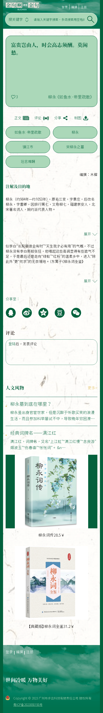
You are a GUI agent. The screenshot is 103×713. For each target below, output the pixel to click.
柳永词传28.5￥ (51, 535)
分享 (57, 118)
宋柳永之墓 (75, 147)
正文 (17, 118)
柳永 (75, 132)
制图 (77, 118)
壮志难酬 (28, 161)
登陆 (12, 344)
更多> (92, 388)
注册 (84, 6)
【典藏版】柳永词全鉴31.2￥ (51, 626)
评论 (37, 118)
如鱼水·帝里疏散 (28, 132)
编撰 (74, 6)
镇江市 (27, 147)
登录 (65, 6)
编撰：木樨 (88, 174)
